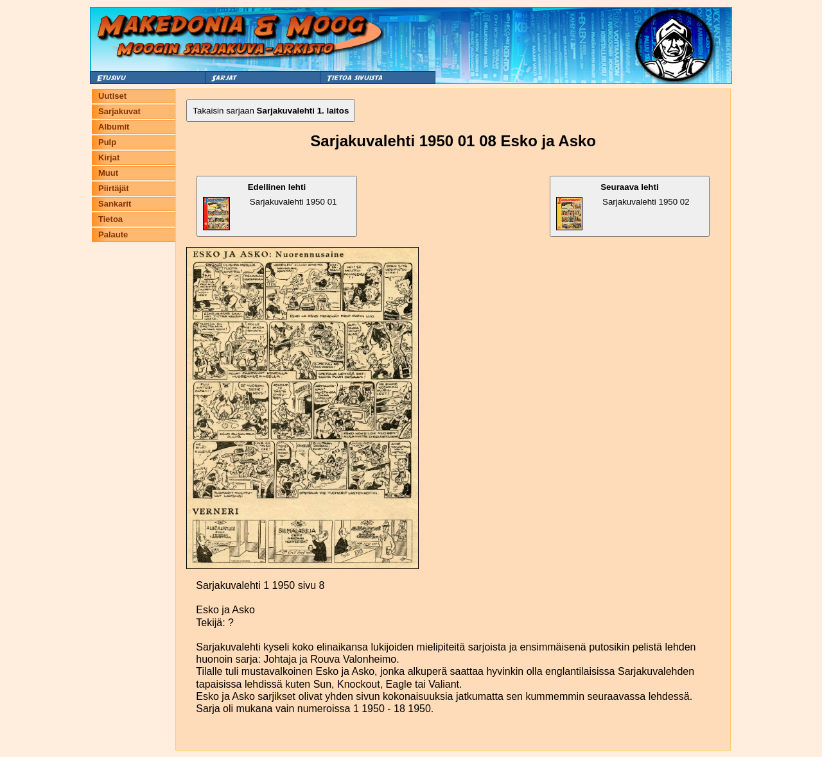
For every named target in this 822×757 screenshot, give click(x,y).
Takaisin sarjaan (271, 110)
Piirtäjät (113, 188)
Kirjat (108, 157)
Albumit (113, 127)
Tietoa (110, 219)
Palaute (113, 234)
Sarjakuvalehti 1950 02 (623, 206)
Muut (108, 173)
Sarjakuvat (119, 111)
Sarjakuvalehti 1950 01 (270, 206)
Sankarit (114, 203)
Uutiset (112, 96)
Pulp (107, 142)
